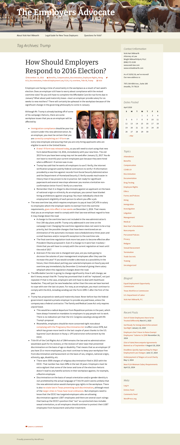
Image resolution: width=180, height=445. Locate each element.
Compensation (63, 77)
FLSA (66, 80)
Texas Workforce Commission (136, 290)
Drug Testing (129, 182)
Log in (126, 385)
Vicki (100, 80)
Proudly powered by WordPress (30, 439)
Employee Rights (90, 77)
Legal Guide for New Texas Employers (61, 35)
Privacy (127, 239)
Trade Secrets (130, 256)
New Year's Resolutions (133, 226)
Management (129, 217)
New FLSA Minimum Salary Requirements (141, 364)
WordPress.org (130, 398)
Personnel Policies (131, 235)
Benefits (52, 77)
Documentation (130, 178)
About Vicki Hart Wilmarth (28, 35)
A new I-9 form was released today (53, 148)
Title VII (84, 80)
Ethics (126, 191)
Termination (129, 252)
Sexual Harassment (132, 248)
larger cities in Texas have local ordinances (63, 390)
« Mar (131, 135)
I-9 (70, 80)
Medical (127, 221)
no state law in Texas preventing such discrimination (68, 387)
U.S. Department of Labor (134, 295)
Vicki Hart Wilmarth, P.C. (133, 299)
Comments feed (130, 394)
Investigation (129, 208)
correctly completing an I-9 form (50, 138)
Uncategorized (130, 265)
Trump (90, 80)
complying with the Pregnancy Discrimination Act (61, 327)
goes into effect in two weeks (59, 209)
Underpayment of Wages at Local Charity (141, 357)
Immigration (129, 204)
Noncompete (129, 230)
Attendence (129, 156)
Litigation (127, 213)
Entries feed (129, 390)
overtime (76, 80)
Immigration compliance (43, 128)
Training (127, 261)
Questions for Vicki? (93, 35)
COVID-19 (127, 169)
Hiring (100, 77)
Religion (127, 243)
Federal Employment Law (52, 80)
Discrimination (76, 77)
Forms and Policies (132, 195)
